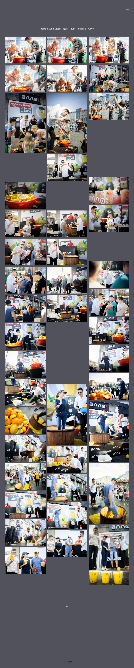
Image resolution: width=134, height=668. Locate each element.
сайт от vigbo (67, 662)
